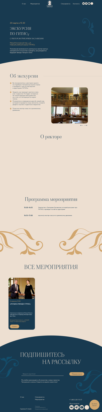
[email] (33, 374)
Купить (14, 326)
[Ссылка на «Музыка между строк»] (21, 304)
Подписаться (77, 374)
